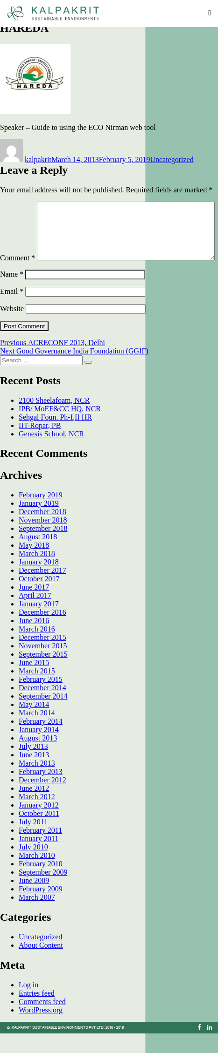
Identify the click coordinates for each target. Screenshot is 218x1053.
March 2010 (37, 875)
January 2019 (39, 523)
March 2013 (37, 783)
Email (11, 311)
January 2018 (39, 581)
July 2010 (33, 866)
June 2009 (34, 900)
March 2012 (37, 816)
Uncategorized (171, 159)
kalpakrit (38, 159)
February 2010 (41, 883)
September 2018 (43, 548)
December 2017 (42, 590)
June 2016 (34, 640)
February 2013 (41, 791)
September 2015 (43, 674)
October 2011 (39, 833)
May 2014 (34, 724)
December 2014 (42, 707)
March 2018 (37, 573)
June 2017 (34, 607)
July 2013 (33, 766)
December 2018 (42, 531)
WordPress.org (41, 1029)
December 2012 (42, 799)
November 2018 (43, 539)
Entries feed (37, 1013)
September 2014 (43, 716)
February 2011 (40, 850)
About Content (41, 965)
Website (12, 328)
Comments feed (42, 1021)
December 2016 (42, 632)
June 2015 (34, 682)
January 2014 (39, 749)
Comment (17, 206)
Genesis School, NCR (51, 453)
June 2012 (34, 808)
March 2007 (37, 917)
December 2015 (42, 657)
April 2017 (35, 615)
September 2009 (43, 892)
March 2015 (37, 690)
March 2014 (37, 732)
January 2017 (39, 623)
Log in (28, 1004)
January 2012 (39, 825)
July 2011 (33, 841)
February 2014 (41, 741)
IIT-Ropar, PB (40, 445)
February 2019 (41, 514)
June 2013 (34, 774)
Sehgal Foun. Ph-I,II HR (55, 437)
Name (11, 294)
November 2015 (43, 665)
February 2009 (41, 908)
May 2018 (34, 565)
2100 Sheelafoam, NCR (54, 420)
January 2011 (38, 858)
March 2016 (37, 648)
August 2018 (38, 556)
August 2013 (38, 757)
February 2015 (41, 699)
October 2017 (39, 598)
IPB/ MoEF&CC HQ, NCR (60, 428)
